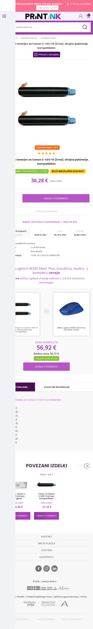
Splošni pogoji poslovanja (66, 596)
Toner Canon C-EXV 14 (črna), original (18, 496)
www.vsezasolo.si (72, 619)
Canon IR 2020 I (10, 430)
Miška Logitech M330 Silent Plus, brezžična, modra (71, 328)
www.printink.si (20, 619)
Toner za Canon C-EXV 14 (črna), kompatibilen (46, 496)
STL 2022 (10, 596)
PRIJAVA (80, 17)
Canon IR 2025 (10, 442)
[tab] (19, 387)
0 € (87, 16)
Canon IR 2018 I (10, 423)
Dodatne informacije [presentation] (57, 387)
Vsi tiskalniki (9, 447)
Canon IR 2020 (10, 426)
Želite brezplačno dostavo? (68, 171)
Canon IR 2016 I (10, 411)
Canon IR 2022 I (10, 438)
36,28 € (40, 180)
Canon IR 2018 (10, 419)
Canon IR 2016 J (10, 415)
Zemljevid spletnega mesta (39, 596)
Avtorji (83, 596)
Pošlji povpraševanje (46, 211)
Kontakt (20, 596)
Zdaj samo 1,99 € (47, 7)
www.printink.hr (46, 619)
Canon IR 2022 (10, 434)
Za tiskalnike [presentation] (20, 387)
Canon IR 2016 (10, 407)
